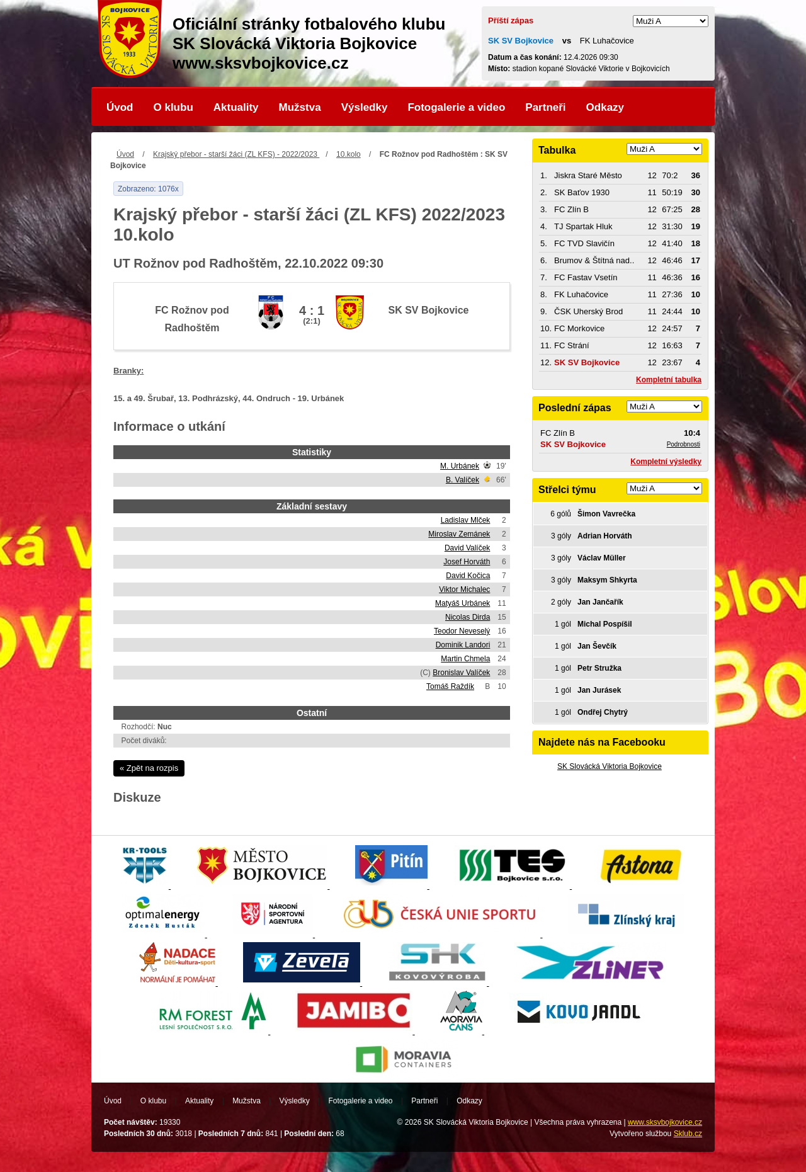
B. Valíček (462, 479)
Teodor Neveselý (462, 631)
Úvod (119, 107)
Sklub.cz (688, 1133)
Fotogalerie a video (456, 107)
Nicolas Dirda (467, 617)
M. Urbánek (459, 466)
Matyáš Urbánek (462, 603)
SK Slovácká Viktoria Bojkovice (609, 766)
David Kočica (468, 575)
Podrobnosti (683, 444)
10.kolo (348, 154)
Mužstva (300, 107)
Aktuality (236, 107)
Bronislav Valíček (461, 672)
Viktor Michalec (464, 589)
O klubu (173, 107)
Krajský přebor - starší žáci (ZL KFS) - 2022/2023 (236, 154)
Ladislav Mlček (466, 520)
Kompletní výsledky (665, 461)
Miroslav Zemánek (459, 534)
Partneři (545, 107)
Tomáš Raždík (450, 686)
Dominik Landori (463, 644)
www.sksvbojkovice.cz (665, 1122)
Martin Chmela (465, 658)
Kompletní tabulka (668, 379)
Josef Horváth (466, 561)
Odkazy (605, 107)
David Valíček (467, 547)
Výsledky (364, 107)
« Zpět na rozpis (149, 768)
